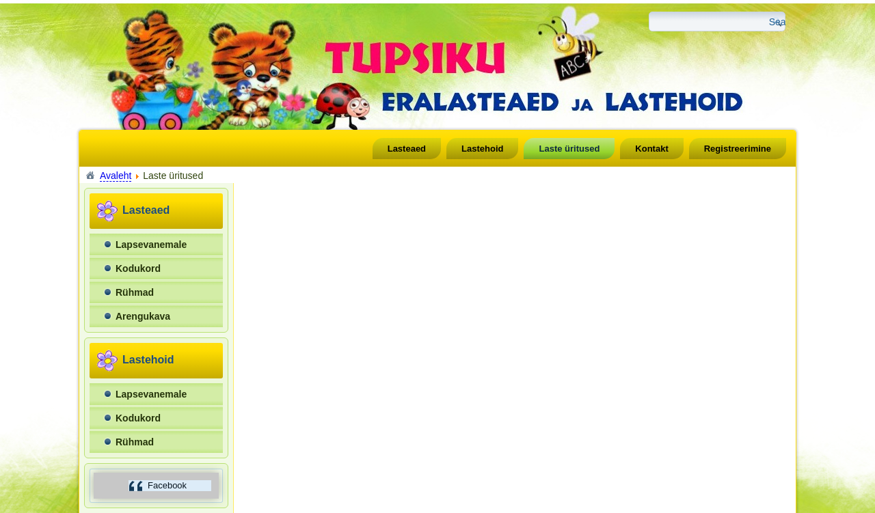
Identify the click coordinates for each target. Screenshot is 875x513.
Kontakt (651, 148)
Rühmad (135, 292)
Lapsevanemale (151, 244)
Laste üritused (569, 148)
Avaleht (115, 175)
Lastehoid (482, 148)
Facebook (167, 485)
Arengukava (143, 316)
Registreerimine (737, 148)
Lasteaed (407, 148)
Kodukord (138, 268)
